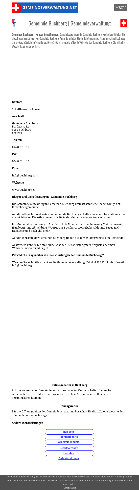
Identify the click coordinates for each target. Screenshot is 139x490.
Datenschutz (70, 488)
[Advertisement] (69, 73)
